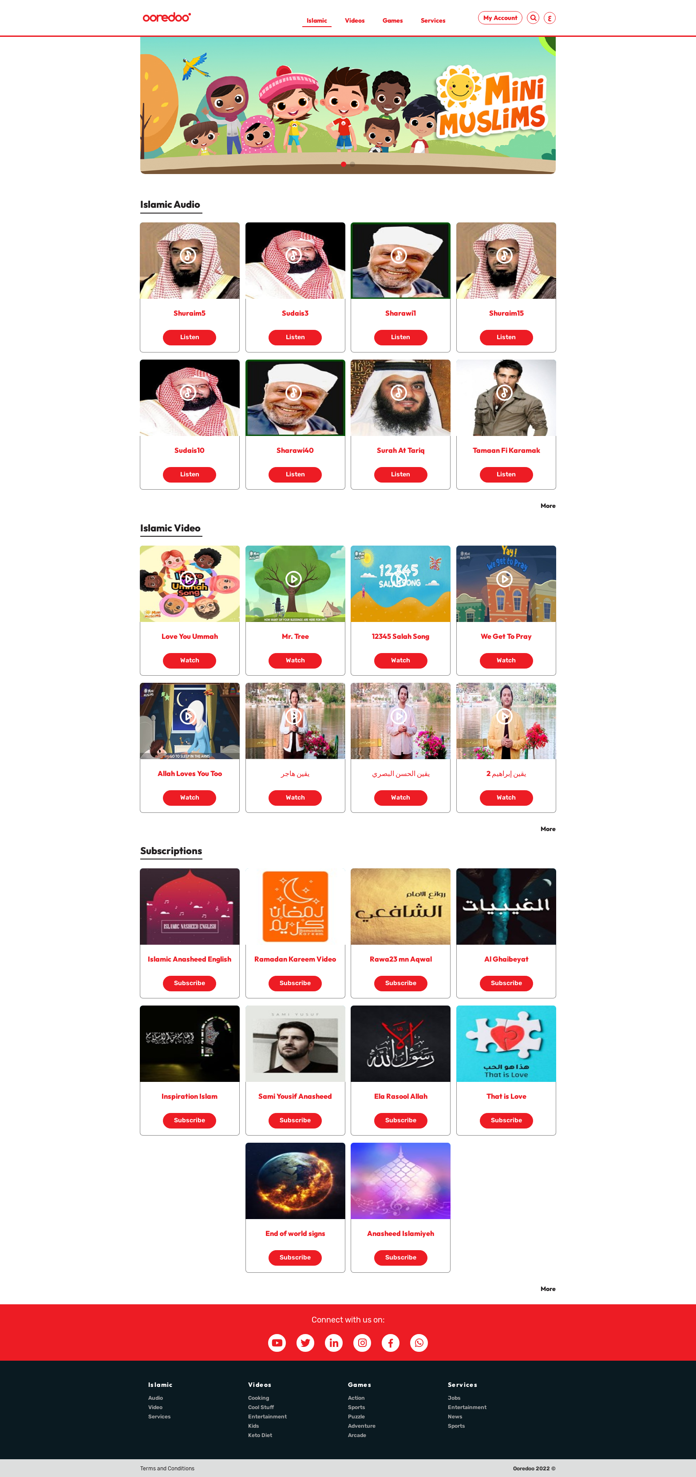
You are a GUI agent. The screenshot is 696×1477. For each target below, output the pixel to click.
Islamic (317, 20)
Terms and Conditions (167, 1468)
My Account (500, 18)
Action (356, 1398)
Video (155, 1407)
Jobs (454, 1398)
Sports (356, 1407)
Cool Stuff (261, 1407)
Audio (155, 1398)
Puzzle (356, 1417)
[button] (343, 164)
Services (433, 20)
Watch (189, 656)
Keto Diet (260, 1435)
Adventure (362, 1426)
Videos (355, 20)
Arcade (357, 1435)
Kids (253, 1426)
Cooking (258, 1398)
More (548, 506)
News (455, 1417)
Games (393, 20)
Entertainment (267, 1417)
